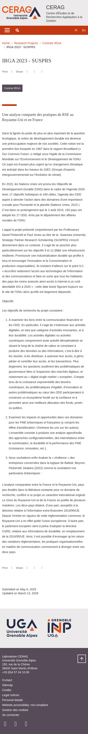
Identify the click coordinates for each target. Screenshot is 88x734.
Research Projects (26, 43)
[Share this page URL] (42, 71)
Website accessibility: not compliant (25, 705)
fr (76, 30)
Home (6, 43)
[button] (17, 30)
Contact (7, 680)
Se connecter (10, 715)
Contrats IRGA (51, 43)
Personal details (12, 700)
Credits (6, 690)
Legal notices (10, 695)
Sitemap (7, 685)
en (84, 30)
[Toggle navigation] (7, 30)
